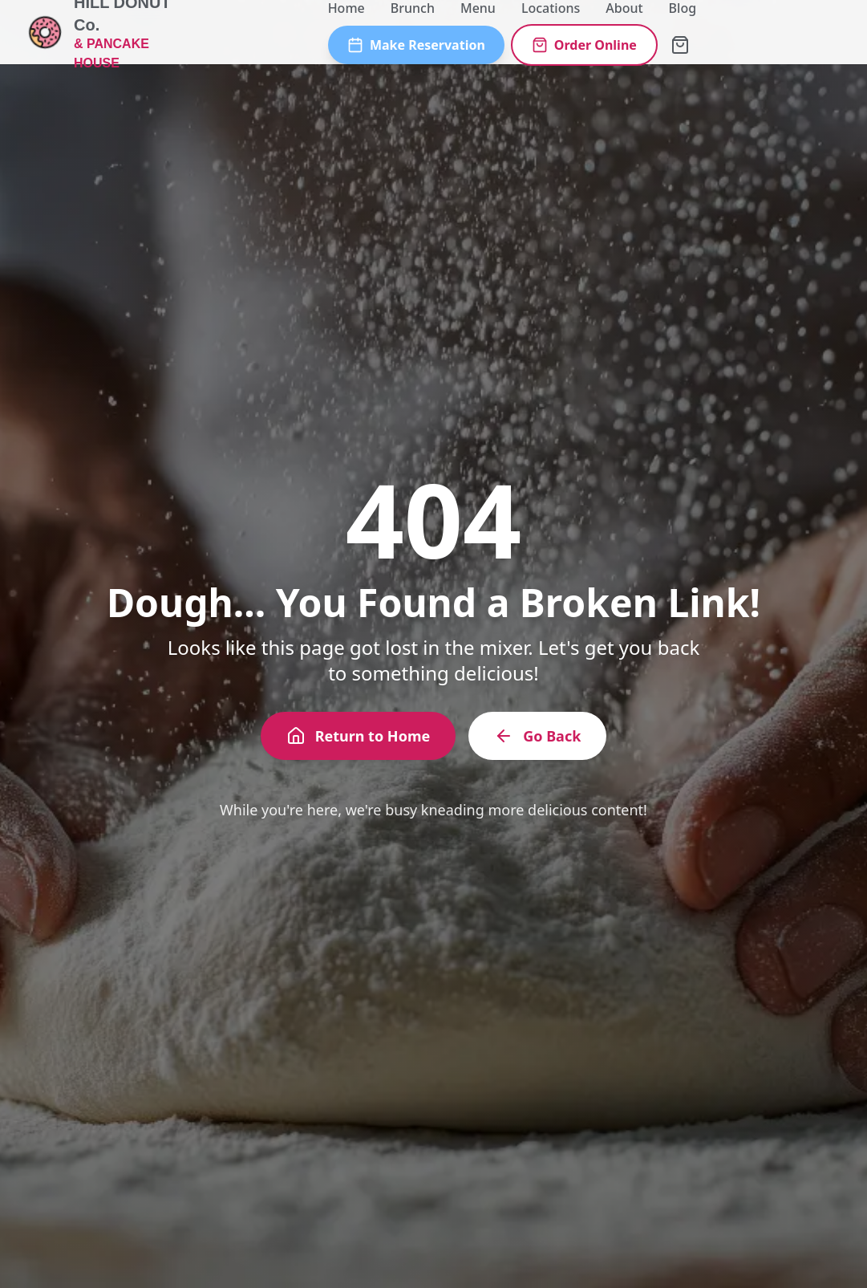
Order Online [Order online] (584, 45)
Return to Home (358, 736)
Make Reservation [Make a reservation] (416, 45)
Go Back (537, 736)
